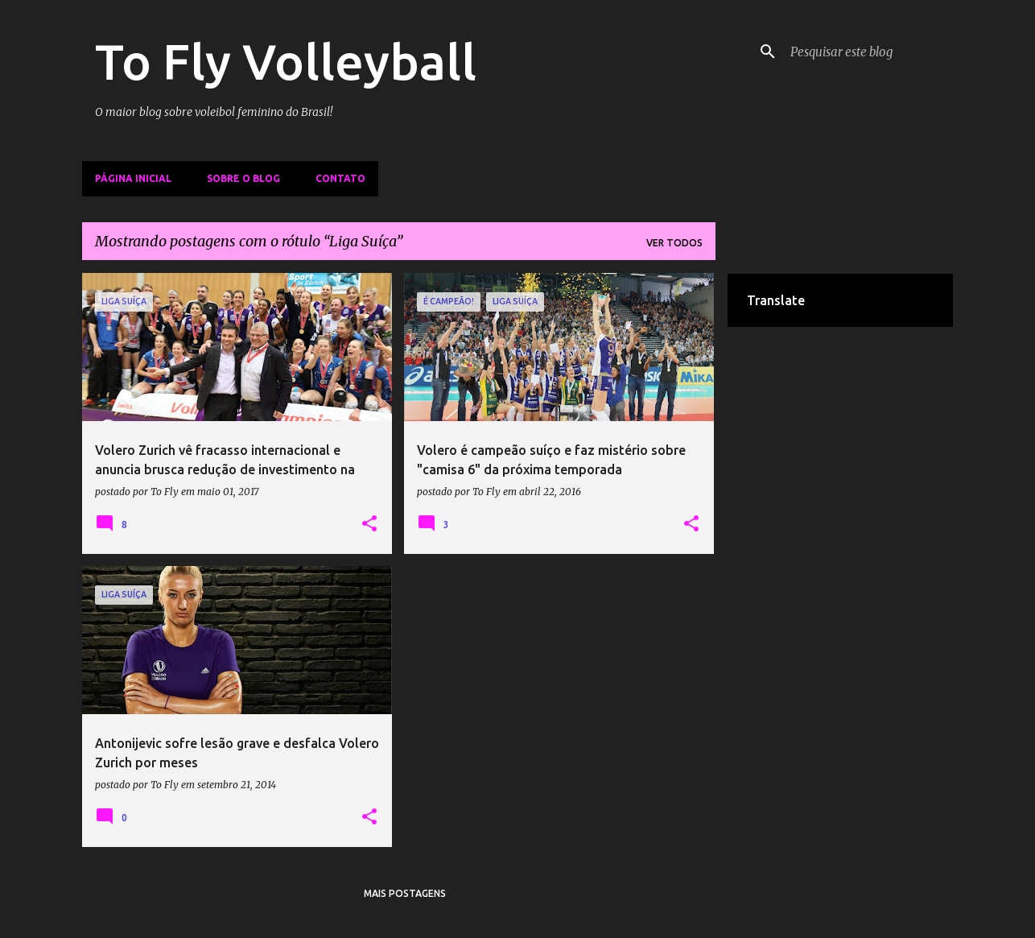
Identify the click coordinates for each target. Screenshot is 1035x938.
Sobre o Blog (243, 178)
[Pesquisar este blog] (868, 51)
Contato (340, 178)
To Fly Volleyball (285, 61)
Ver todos (674, 243)
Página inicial (133, 178)
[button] (369, 524)
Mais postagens (405, 893)
